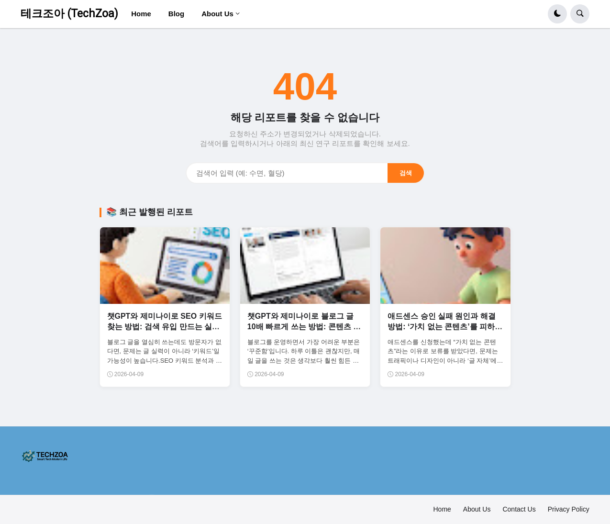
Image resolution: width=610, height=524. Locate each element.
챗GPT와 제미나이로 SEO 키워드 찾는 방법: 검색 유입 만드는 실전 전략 (164, 327)
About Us (477, 509)
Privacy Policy (568, 509)
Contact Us (518, 509)
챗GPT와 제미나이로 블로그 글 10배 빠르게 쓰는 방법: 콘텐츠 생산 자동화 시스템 (304, 327)
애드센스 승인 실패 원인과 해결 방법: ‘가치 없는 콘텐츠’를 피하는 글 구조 (445, 327)
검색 (405, 173)
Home (442, 509)
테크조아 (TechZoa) (69, 13)
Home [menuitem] (141, 14)
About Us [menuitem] (217, 14)
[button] (557, 13)
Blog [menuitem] (176, 14)
